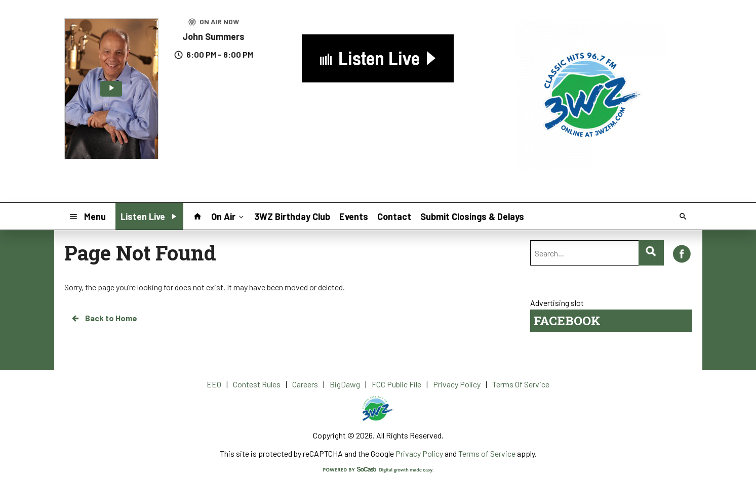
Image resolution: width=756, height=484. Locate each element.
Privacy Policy (419, 453)
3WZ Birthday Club (292, 216)
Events (353, 216)
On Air (228, 216)
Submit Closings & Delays (472, 216)
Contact (394, 216)
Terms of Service (486, 453)
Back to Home (103, 318)
